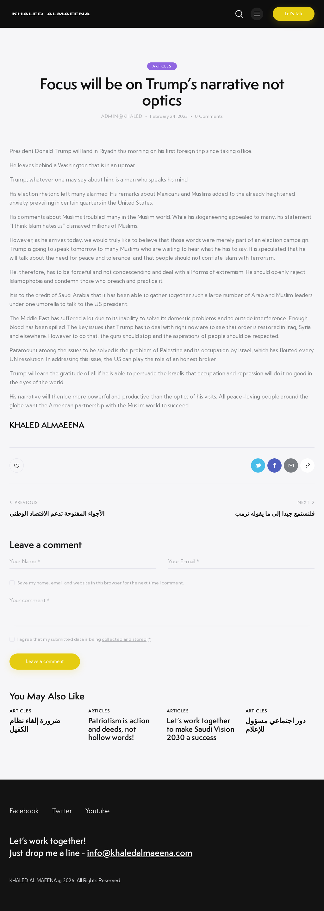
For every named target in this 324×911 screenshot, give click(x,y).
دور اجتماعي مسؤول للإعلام (276, 725)
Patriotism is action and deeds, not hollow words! (119, 729)
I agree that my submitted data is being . (84, 639)
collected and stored (124, 639)
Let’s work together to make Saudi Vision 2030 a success (200, 729)
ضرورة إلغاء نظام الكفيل (34, 725)
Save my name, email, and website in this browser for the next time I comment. (100, 583)
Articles (162, 66)
